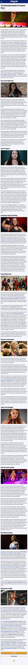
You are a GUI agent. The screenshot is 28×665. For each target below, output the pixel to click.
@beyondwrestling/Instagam (23, 96)
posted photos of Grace (15, 306)
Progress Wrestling (24, 164)
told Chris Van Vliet (7, 365)
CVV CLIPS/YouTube (24, 355)
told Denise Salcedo (9, 396)
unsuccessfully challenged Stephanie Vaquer (12, 621)
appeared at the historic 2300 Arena (15, 582)
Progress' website (12, 205)
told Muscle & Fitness (19, 43)
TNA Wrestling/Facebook (23, 231)
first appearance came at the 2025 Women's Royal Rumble (13, 610)
